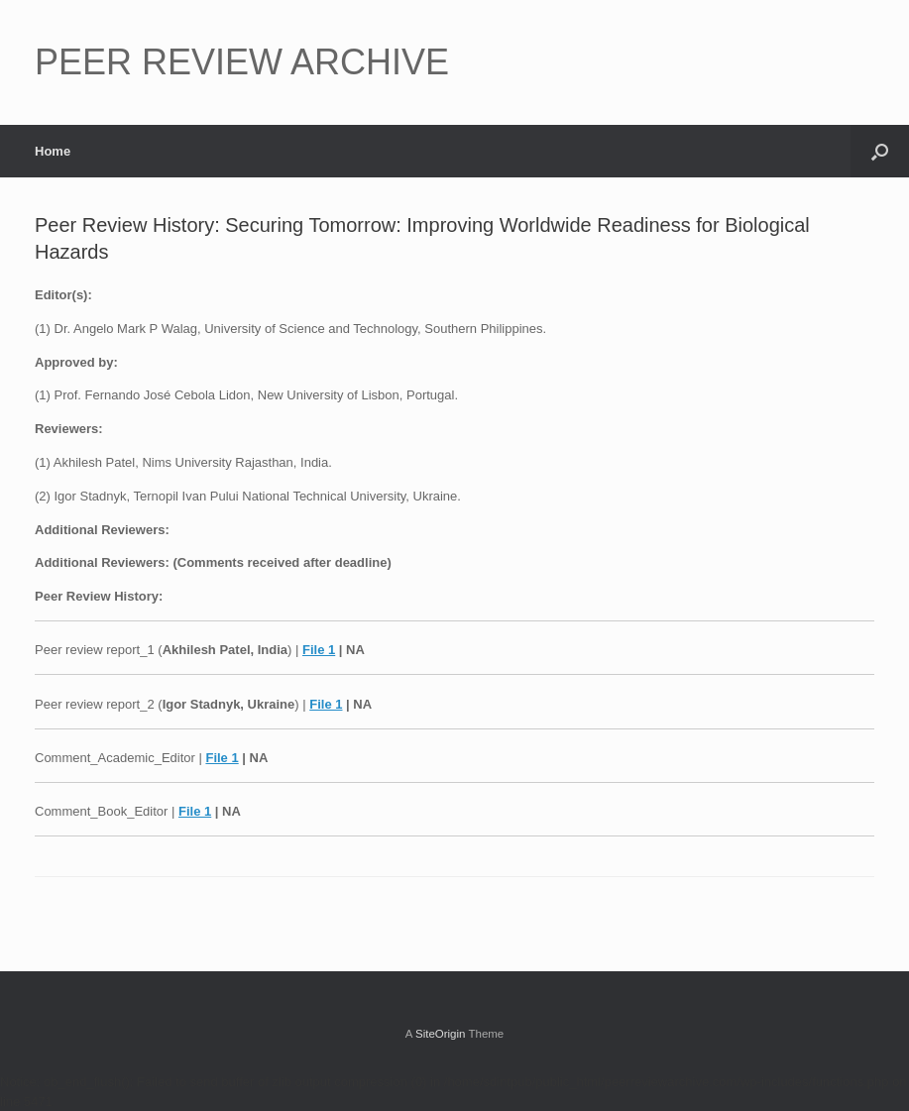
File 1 (318, 649)
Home (52, 151)
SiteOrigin (440, 1034)
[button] (880, 151)
